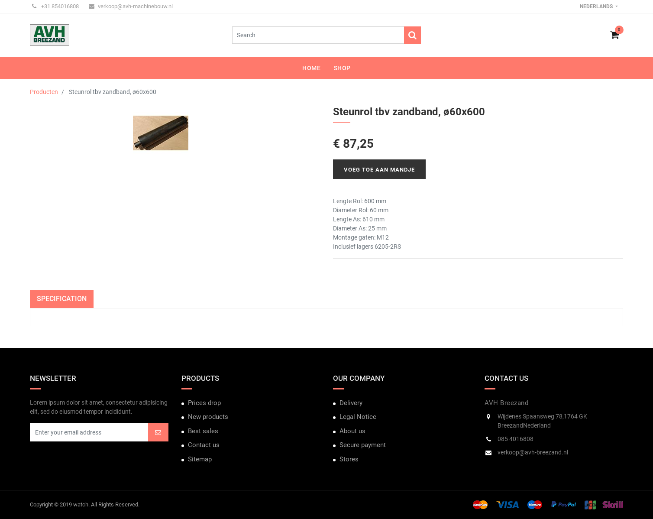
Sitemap (200, 459)
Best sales (203, 431)
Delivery (350, 403)
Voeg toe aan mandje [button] (379, 169)
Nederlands (597, 6)
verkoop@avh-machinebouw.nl (131, 6)
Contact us (204, 445)
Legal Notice (357, 417)
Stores (349, 459)
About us (352, 431)
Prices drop (204, 403)
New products (208, 417)
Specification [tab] (62, 299)
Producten (44, 91)
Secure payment (362, 445)
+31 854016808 (55, 6)
